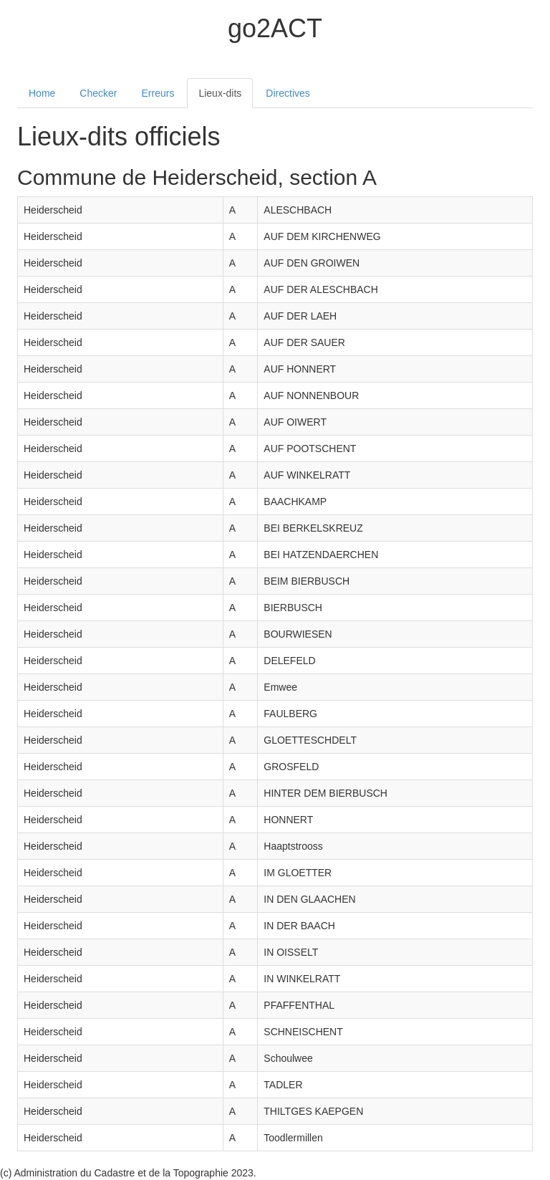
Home (42, 93)
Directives (287, 93)
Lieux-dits (219, 93)
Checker (98, 93)
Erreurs (158, 93)
